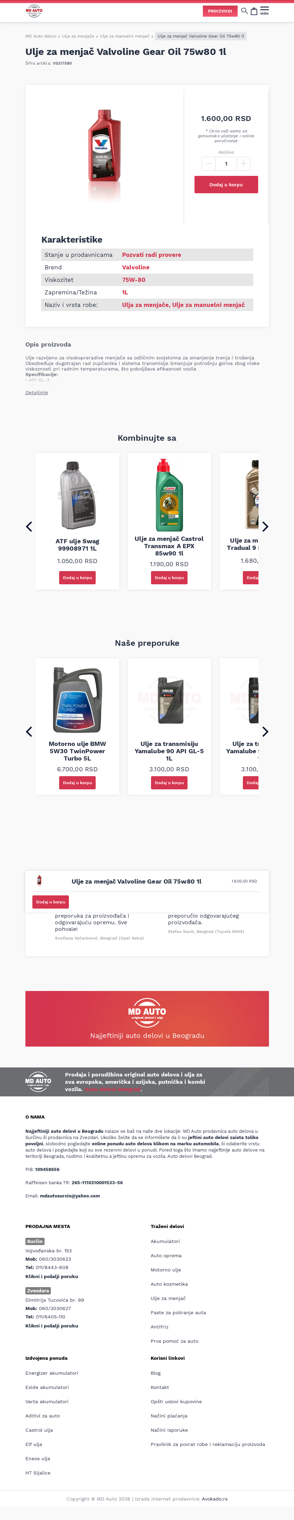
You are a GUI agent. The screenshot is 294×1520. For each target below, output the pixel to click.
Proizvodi (220, 11)
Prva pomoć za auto (174, 1341)
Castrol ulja (39, 1430)
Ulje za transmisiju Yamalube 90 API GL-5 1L (169, 751)
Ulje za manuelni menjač (125, 36)
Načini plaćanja (169, 1416)
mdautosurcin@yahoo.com (70, 1195)
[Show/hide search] (244, 10)
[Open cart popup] (254, 10)
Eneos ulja (37, 1458)
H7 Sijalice (37, 1473)
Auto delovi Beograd (113, 1089)
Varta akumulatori (47, 1401)
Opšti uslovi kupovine (176, 1401)
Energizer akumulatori (51, 1373)
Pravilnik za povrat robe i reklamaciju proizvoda (208, 1444)
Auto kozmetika (169, 1284)
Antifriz (159, 1327)
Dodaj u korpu (226, 184)
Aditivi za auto (42, 1416)
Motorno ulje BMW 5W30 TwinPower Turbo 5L (77, 751)
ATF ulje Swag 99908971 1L (77, 544)
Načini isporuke (169, 1430)
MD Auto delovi (40, 36)
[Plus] (244, 164)
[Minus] (209, 164)
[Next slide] (265, 526)
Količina (226, 152)
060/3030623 (55, 1259)
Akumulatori (165, 1241)
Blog (155, 1373)
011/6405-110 (50, 1316)
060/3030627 (55, 1308)
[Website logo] (34, 11)
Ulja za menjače (78, 36)
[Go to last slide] (29, 526)
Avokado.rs (215, 1499)
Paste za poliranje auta (178, 1312)
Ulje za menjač (168, 1298)
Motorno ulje (166, 1270)
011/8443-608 (52, 1267)
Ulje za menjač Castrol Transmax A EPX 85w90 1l (169, 546)
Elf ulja (33, 1444)
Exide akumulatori (47, 1387)
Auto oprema (166, 1255)
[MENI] (264, 11)
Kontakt (160, 1387)
